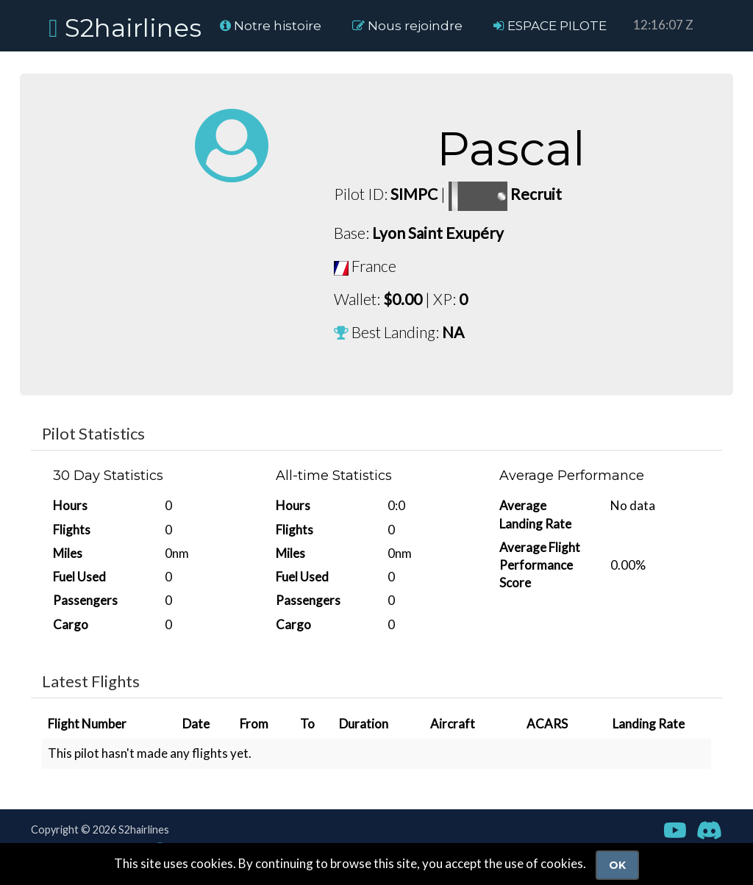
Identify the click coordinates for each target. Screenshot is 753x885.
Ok (617, 865)
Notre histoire (270, 25)
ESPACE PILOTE (550, 25)
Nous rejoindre (407, 25)
